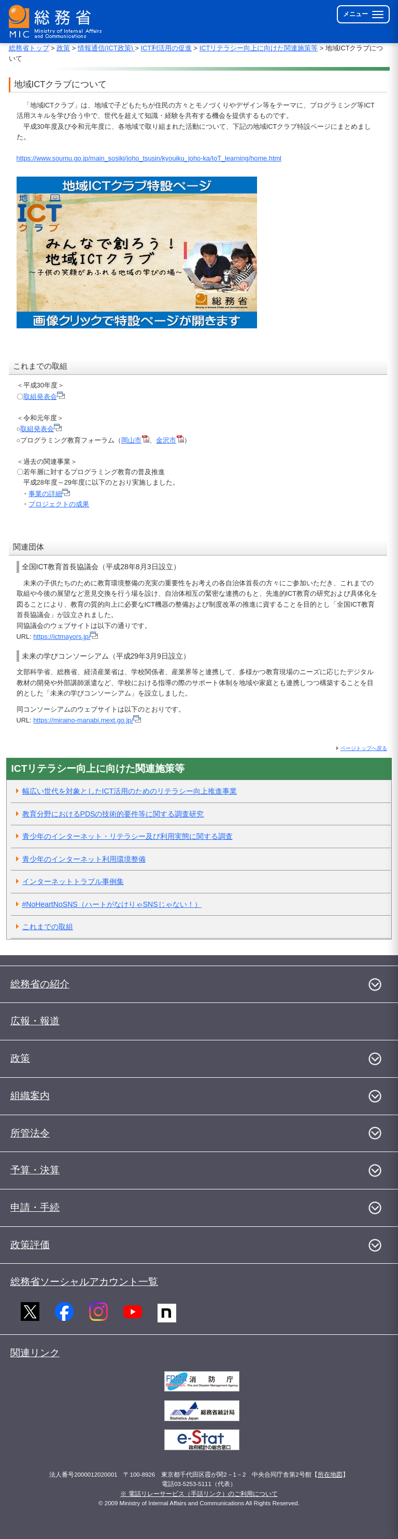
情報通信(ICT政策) (106, 48)
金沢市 (170, 440)
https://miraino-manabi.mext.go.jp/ (87, 720)
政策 (63, 48)
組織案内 (30, 1095)
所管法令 (30, 1133)
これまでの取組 (47, 926)
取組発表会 (44, 396)
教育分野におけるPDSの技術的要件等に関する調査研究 (113, 814)
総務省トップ (29, 48)
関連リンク (35, 1352)
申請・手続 (35, 1207)
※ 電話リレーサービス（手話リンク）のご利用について (198, 1494)
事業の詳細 (49, 494)
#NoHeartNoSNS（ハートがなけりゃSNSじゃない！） (112, 904)
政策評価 (30, 1244)
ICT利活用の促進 (166, 48)
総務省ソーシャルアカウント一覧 (84, 1281)
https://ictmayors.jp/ (65, 636)
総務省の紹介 (39, 984)
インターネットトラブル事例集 (73, 881)
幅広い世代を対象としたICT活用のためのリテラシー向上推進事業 (129, 791)
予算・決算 (35, 1170)
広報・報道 (35, 1020)
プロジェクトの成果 (59, 504)
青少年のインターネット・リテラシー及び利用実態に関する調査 (127, 836)
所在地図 (330, 1474)
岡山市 (135, 440)
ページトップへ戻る (363, 748)
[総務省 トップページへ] (57, 21)
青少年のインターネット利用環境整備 (84, 859)
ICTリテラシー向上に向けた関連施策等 (259, 48)
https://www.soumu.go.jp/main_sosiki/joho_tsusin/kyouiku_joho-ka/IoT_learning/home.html (149, 158)
